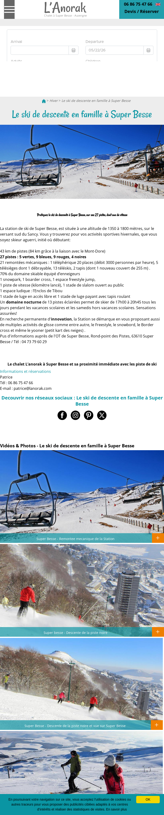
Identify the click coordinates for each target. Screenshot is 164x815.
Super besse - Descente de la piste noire (75, 632)
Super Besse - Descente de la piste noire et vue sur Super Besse (75, 726)
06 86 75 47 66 (138, 4)
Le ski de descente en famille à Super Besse (96, 100)
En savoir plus (116, 809)
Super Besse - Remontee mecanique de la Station (76, 538)
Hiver (53, 100)
